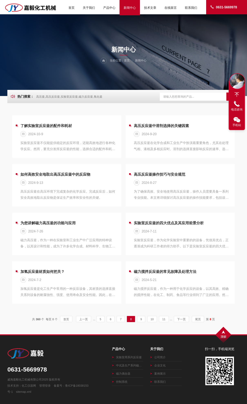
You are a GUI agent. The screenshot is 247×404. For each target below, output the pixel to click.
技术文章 (150, 7)
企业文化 (158, 365)
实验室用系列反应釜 (127, 357)
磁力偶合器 (121, 373)
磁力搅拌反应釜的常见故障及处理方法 (165, 272)
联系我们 (191, 7)
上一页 (83, 319)
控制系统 (119, 381)
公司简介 (158, 357)
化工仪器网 (29, 385)
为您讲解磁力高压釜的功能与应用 (48, 223)
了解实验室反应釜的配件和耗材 (46, 126)
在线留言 (170, 7)
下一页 (181, 319)
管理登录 (45, 385)
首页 (71, 7)
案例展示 (158, 373)
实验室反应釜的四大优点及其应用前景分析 (169, 223)
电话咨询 (237, 109)
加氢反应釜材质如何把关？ (42, 272)
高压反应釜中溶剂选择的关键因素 (161, 126)
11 (163, 319)
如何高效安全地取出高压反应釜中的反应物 (55, 174)
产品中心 (109, 7)
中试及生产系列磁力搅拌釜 (127, 365)
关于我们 (89, 7)
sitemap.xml (23, 391)
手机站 (236, 125)
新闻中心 (130, 7)
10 (152, 319)
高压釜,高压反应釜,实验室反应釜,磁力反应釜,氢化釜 (69, 96)
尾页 (198, 319)
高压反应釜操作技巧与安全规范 (159, 174)
